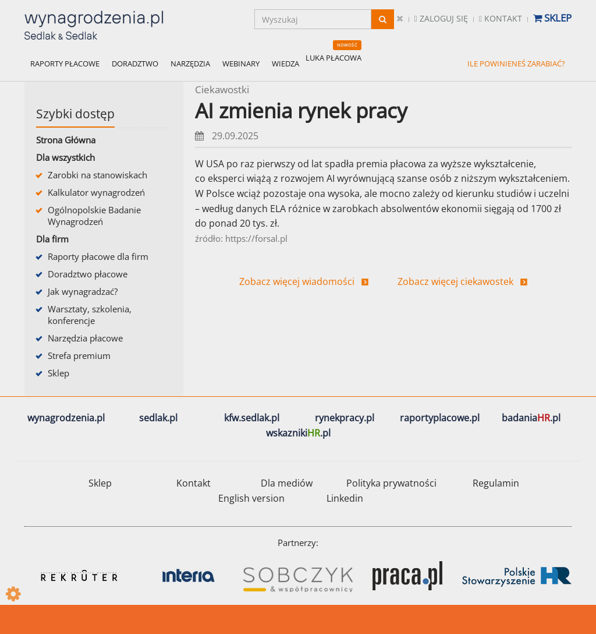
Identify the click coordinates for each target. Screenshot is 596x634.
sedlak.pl (158, 417)
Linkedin (345, 498)
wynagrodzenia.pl (66, 417)
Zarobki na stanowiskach (97, 175)
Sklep (552, 17)
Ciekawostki (222, 89)
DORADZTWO (135, 63)
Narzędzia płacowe (85, 338)
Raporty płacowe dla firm (98, 256)
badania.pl (531, 417)
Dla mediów (287, 483)
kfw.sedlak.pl (251, 417)
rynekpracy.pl (344, 417)
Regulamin (496, 483)
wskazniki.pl (298, 433)
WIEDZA (285, 63)
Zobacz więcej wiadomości (296, 281)
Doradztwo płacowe (87, 274)
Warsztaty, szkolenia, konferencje (90, 314)
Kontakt (500, 18)
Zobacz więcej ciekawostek (455, 281)
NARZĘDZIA (190, 63)
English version (251, 498)
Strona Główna (65, 140)
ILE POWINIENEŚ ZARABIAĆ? (516, 63)
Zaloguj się (441, 18)
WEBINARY (241, 63)
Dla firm (52, 239)
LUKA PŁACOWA (333, 57)
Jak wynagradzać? (83, 291)
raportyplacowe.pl (440, 417)
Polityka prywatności (391, 483)
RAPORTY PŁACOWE (65, 63)
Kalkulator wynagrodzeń (96, 192)
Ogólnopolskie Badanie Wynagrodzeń (94, 215)
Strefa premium (79, 355)
